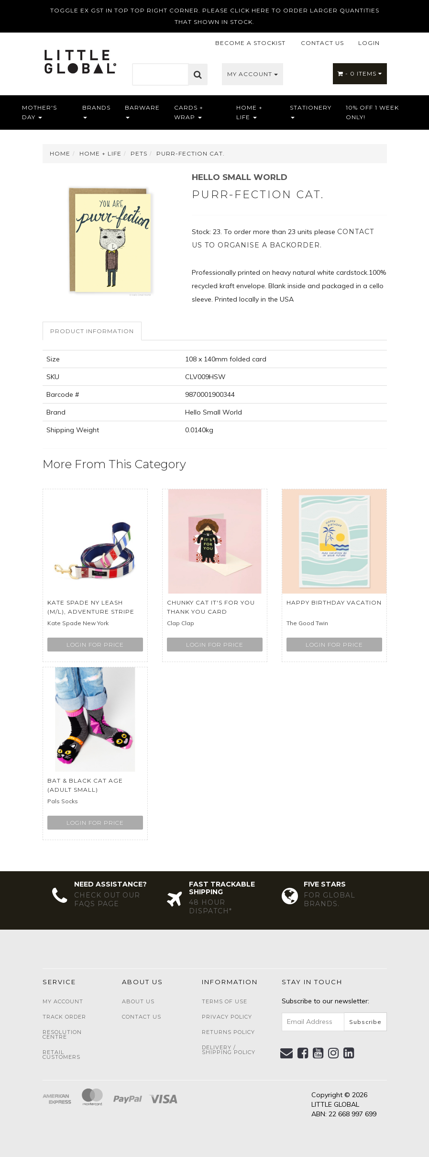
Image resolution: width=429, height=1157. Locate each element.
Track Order (64, 1016)
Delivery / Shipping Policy (228, 1050)
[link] (303, 1053)
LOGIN (369, 42)
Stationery (310, 111)
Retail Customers (61, 1054)
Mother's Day (39, 112)
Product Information (92, 331)
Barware (142, 111)
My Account (252, 74)
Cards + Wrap (188, 112)
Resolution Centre (62, 1034)
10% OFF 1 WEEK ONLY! (372, 112)
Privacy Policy (227, 1016)
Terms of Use (224, 1001)
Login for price (95, 644)
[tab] (93, 331)
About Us (138, 1001)
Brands (96, 111)
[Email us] (286, 1053)
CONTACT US (322, 42)
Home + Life (249, 112)
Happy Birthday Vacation (334, 602)
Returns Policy (228, 1032)
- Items (360, 73)
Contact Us (141, 1016)
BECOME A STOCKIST (250, 42)
